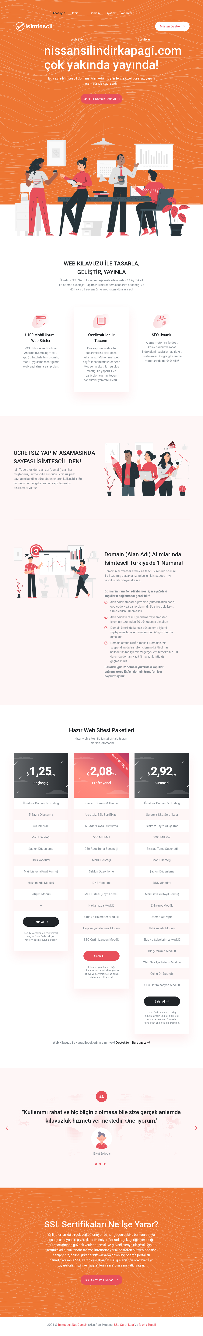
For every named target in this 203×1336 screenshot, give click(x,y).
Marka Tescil (147, 1324)
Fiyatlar (109, 13)
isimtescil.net (67, 1324)
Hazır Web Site (76, 26)
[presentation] (9, 1127)
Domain (94, 13)
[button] (96, 1163)
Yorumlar (125, 13)
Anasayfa (57, 13)
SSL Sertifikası (144, 26)
